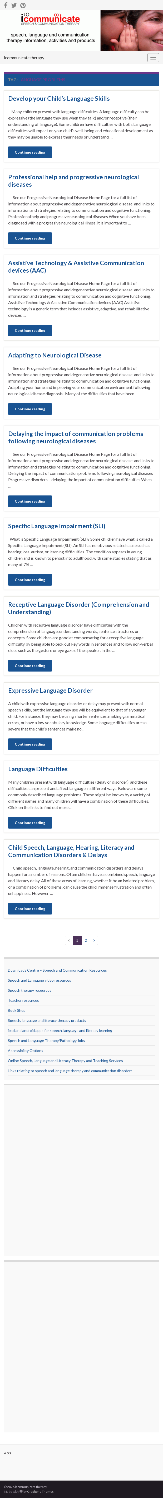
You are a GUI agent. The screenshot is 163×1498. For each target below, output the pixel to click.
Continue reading (30, 152)
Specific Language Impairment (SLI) (56, 526)
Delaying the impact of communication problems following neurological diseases (75, 437)
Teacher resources (23, 1000)
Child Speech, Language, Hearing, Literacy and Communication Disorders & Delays (71, 851)
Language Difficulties (38, 769)
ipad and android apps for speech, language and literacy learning (60, 1030)
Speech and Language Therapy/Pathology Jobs (46, 1040)
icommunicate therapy (24, 57)
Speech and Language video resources (39, 980)
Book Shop (17, 1010)
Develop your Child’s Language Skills (59, 98)
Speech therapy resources (29, 990)
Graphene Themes (40, 1492)
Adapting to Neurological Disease (55, 355)
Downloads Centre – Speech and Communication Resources (57, 970)
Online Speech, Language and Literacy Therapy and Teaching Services (65, 1060)
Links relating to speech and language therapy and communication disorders (70, 1070)
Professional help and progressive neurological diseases (73, 180)
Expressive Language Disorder (50, 690)
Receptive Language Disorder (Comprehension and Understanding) (78, 608)
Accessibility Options (25, 1050)
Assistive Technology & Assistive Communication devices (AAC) (76, 266)
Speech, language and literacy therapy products (47, 1020)
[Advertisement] (29, 1171)
